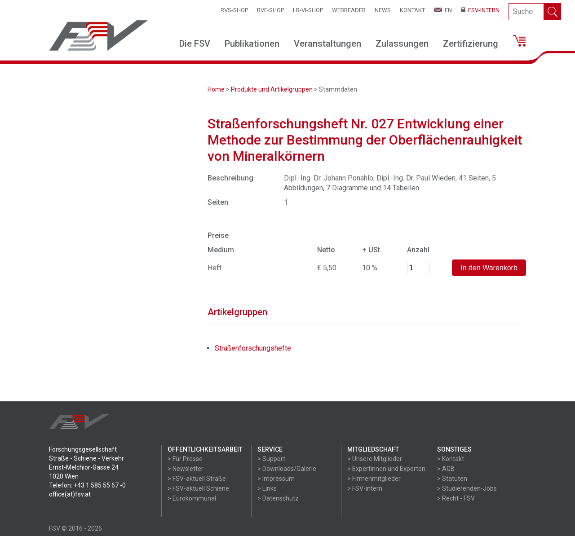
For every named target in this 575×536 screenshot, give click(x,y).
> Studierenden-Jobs (467, 488)
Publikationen (252, 43)
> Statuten (452, 478)
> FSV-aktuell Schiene (198, 488)
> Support (271, 458)
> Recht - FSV (456, 498)
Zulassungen (402, 43)
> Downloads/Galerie (286, 468)
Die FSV (194, 43)
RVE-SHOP (270, 10)
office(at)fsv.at (70, 494)
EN (443, 10)
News (383, 10)
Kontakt (412, 10)
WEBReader (349, 10)
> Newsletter (185, 468)
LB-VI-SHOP (308, 10)
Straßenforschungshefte (253, 348)
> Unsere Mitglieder (374, 458)
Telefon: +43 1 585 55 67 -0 (87, 485)
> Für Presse (185, 458)
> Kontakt (450, 458)
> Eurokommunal (192, 498)
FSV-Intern (480, 10)
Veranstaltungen (327, 43)
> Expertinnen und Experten (386, 468)
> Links (267, 488)
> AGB (446, 468)
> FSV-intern (364, 488)
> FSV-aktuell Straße (197, 478)
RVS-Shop (234, 10)
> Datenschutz (278, 498)
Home (216, 89)
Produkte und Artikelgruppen (272, 89)
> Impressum (276, 478)
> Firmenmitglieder (374, 478)
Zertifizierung (470, 43)
